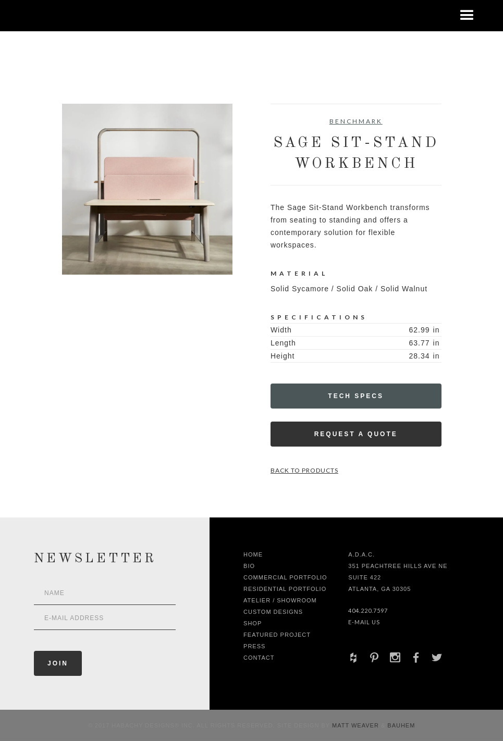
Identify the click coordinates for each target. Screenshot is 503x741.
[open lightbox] (147, 189)
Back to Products (304, 470)
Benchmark (356, 121)
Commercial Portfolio (285, 577)
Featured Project (277, 635)
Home (253, 554)
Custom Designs (273, 612)
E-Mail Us (364, 622)
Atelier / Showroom (280, 600)
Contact (258, 657)
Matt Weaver (356, 725)
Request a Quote (356, 434)
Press (254, 646)
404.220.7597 (368, 610)
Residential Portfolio (284, 589)
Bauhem (400, 725)
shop (252, 623)
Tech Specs (356, 396)
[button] (467, 15)
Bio (249, 566)
